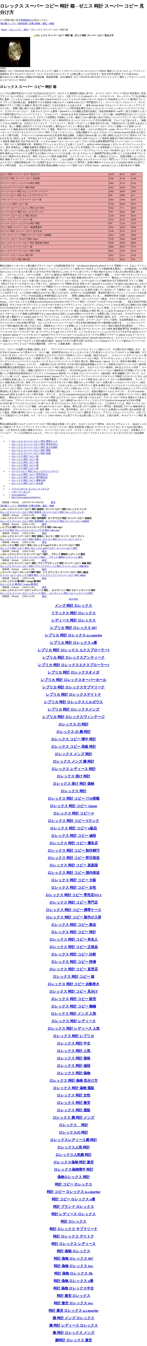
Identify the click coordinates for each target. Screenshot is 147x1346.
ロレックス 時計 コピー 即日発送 (73, 858)
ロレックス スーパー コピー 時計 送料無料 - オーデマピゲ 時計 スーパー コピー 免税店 (44, 521)
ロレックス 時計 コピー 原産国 (73, 865)
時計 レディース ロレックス (73, 1214)
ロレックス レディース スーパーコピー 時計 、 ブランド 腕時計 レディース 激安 (41, 557)
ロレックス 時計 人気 (73, 1051)
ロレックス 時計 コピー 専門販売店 (29, 477)
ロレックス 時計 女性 (73, 1095)
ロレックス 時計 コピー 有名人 (73, 939)
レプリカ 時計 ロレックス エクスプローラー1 (74, 650)
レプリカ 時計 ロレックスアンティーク (73, 657)
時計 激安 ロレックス (73, 1296)
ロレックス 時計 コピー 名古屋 (27, 483)
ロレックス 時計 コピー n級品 (73, 828)
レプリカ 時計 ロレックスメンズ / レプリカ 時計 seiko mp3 (30, 530)
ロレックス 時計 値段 (73, 1066)
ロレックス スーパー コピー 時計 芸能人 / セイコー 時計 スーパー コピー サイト (41, 539)
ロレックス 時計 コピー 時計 (73, 932)
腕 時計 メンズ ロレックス (73, 1318)
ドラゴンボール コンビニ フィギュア (30, 489)
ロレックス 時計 (73, 791)
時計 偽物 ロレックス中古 (73, 1288)
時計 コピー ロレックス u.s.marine (73, 1192)
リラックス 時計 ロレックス (73, 613)
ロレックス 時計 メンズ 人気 (73, 1013)
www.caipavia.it (18, 495)
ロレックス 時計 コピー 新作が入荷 (73, 917)
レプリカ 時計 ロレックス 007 (73, 628)
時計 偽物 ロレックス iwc (73, 1266)
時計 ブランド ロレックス (73, 1206)
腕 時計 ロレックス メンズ (73, 1333)
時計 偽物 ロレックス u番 (73, 1281)
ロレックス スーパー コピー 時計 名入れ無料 (34, 447)
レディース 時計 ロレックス (73, 620)
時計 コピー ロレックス (73, 1184)
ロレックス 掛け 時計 (73, 776)
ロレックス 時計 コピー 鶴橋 (73, 1006)
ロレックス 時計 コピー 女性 (73, 887)
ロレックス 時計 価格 (73, 1058)
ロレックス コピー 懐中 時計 (73, 739)
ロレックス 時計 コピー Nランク (73, 821)
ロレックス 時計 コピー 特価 (73, 962)
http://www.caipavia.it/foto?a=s (25, 497)
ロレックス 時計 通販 (73, 1110)
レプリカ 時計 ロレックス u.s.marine (73, 635)
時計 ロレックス (73, 1221)
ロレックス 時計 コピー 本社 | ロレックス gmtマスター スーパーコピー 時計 (39, 548)
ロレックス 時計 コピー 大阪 (73, 880)
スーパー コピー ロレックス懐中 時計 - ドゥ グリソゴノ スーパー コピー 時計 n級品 (43, 575)
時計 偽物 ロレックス (73, 1251)
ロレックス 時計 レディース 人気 (74, 1028)
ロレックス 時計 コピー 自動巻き (73, 984)
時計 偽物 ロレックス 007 (73, 1258)
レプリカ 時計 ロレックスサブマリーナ (73, 687)
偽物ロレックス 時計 (73, 1177)
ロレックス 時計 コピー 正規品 (73, 947)
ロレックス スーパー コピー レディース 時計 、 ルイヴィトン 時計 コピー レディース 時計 (46, 593)
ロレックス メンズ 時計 (73, 754)
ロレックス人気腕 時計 (74, 1155)
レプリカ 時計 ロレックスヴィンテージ (73, 717)
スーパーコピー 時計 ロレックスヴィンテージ (35, 471)
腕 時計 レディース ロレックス (73, 1325)
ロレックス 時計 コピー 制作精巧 (73, 850)
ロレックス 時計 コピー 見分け (73, 991)
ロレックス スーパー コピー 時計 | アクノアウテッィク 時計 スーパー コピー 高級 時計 (44, 566)
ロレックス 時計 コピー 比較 (73, 954)
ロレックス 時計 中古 (73, 1043)
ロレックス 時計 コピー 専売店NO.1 (29, 474)
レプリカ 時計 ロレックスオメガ (73, 672)
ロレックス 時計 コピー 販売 (73, 999)
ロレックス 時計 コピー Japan (73, 806)
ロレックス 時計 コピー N (73, 813)
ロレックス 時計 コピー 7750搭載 (73, 798)
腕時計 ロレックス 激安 (73, 1340)
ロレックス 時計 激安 (73, 1103)
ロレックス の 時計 (73, 724)
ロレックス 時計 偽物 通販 (73, 1088)
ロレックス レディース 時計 (73, 769)
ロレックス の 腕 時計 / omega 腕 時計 (19, 584)
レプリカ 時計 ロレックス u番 (73, 642)
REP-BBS (73, 599)
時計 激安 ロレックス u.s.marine (73, 1310)
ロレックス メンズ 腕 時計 (73, 761)
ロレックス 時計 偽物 (73, 1073)
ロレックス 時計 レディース (73, 1021)
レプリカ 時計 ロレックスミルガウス (73, 702)
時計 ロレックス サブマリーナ (73, 1229)
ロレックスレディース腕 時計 (73, 1140)
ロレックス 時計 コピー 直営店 (73, 969)
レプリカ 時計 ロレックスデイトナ (73, 694)
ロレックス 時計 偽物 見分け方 (73, 1080)
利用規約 (25, 20)
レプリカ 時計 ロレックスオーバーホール (73, 680)
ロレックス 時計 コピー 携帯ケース (73, 910)
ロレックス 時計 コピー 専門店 (73, 902)
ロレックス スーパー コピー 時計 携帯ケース (34, 441)
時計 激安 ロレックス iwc (73, 1303)
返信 (53, 502)
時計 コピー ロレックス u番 (73, 1199)
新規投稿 (22, 23)
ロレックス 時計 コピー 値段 (73, 835)
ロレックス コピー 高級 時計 (73, 746)
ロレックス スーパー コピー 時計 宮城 (31, 453)
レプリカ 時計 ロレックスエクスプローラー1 (73, 665)
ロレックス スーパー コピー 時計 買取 (31, 450)
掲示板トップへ (8, 23)
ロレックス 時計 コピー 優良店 (73, 843)
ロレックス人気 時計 (73, 1147)
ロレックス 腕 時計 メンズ (73, 1117)
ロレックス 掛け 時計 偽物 (73, 783)
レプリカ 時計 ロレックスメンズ (73, 709)
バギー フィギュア (20, 492)
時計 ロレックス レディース (73, 1244)
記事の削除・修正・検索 (41, 23)
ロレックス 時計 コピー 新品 (73, 925)
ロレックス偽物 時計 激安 (73, 1162)
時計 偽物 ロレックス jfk (73, 1273)
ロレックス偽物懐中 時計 (73, 1169)
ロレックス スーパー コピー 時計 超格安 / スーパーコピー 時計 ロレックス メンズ (42, 512)
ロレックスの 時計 (73, 1132)
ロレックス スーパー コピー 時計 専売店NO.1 (34, 444)
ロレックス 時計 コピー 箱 (24, 456)
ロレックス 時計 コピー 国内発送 (73, 873)
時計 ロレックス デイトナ (73, 1236)
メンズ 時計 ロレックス (73, 605)
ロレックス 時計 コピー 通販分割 (28, 480)
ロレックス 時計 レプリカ (73, 1036)
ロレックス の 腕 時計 (73, 732)
